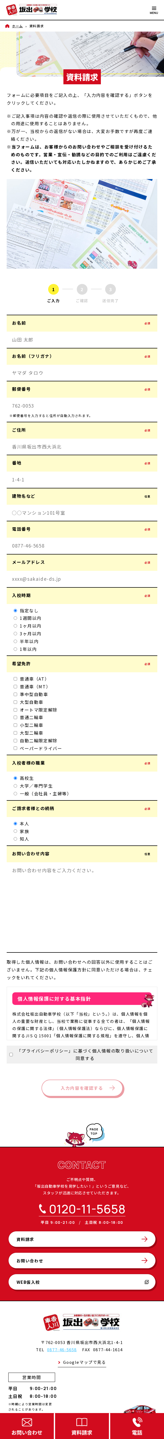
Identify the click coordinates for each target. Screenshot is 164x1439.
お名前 (82, 323)
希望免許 (82, 663)
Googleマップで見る (84, 1362)
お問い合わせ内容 (82, 853)
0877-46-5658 (62, 1349)
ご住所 (82, 430)
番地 (82, 463)
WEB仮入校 (83, 1282)
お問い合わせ (30, 1260)
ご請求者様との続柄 (82, 808)
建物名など (82, 496)
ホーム (17, 26)
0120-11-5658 (87, 1209)
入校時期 (82, 595)
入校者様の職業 (82, 763)
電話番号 (82, 529)
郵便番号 (82, 389)
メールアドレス (82, 562)
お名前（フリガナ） (82, 356)
